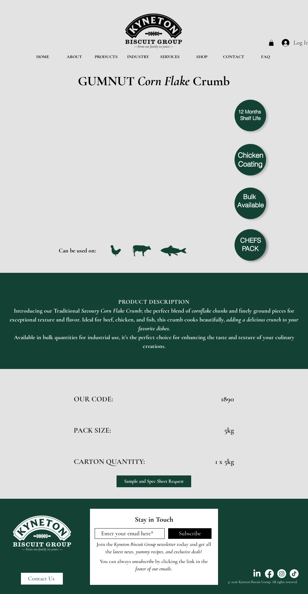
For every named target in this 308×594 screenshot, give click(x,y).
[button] (271, 43)
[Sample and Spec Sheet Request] (154, 481)
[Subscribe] (190, 533)
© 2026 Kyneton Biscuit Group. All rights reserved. (262, 582)
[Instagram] (281, 573)
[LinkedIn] (257, 573)
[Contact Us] (42, 579)
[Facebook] (269, 573)
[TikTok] (294, 573)
